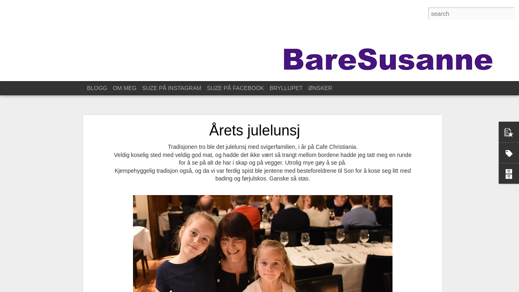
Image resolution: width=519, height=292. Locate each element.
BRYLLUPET (286, 88)
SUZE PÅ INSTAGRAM (171, 88)
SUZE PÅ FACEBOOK (235, 88)
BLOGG (97, 88)
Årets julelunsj (254, 130)
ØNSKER (320, 88)
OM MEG (124, 88)
